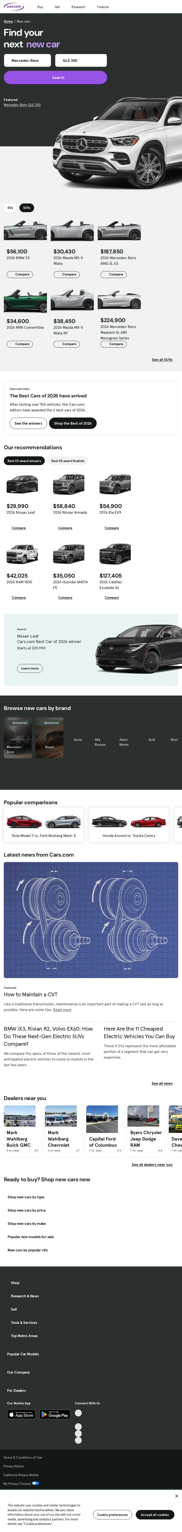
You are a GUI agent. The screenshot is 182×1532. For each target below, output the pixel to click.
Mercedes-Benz (15, 749)
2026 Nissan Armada (70, 512)
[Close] (177, 1496)
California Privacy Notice (21, 1475)
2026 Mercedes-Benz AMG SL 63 (118, 260)
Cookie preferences (112, 1515)
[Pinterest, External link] (78, 1440)
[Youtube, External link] (78, 1426)
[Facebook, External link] (78, 1419)
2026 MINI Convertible (25, 327)
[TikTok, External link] (78, 1413)
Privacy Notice (13, 1466)
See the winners (28, 423)
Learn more (30, 668)
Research (78, 7)
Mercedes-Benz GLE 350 (22, 105)
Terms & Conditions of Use (22, 1457)
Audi (152, 739)
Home (8, 21)
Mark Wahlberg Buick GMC (19, 1138)
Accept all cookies (155, 1515)
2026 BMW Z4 (18, 257)
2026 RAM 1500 (19, 582)
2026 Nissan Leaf (21, 512)
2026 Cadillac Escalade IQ (111, 585)
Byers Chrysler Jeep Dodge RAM (146, 1138)
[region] (91, 1510)
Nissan (49, 747)
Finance (103, 7)
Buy (40, 7)
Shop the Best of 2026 (73, 423)
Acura (78, 739)
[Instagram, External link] (78, 1433)
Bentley (176, 739)
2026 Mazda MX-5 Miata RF (68, 330)
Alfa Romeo (100, 742)
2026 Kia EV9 (110, 512)
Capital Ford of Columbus (103, 1142)
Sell (57, 7)
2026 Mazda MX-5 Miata (68, 260)
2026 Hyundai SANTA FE (70, 585)
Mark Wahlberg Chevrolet (58, 1138)
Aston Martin (124, 742)
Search (55, 77)
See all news (165, 1083)
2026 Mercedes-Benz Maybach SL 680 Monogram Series (118, 332)
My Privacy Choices (21, 1484)
